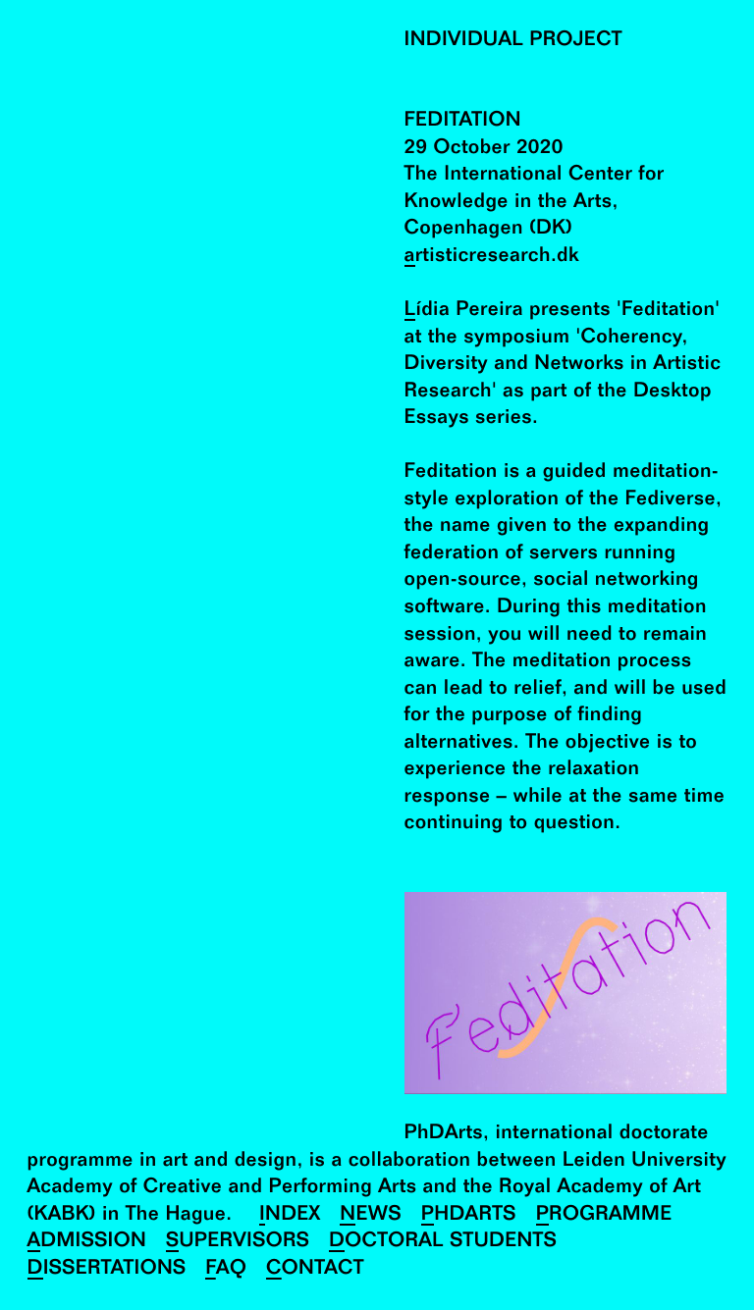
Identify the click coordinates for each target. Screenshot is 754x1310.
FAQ (225, 1269)
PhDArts (468, 1215)
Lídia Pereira (463, 310)
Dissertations (107, 1269)
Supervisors (237, 1241)
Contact (315, 1269)
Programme (604, 1215)
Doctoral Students (443, 1241)
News (370, 1215)
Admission (87, 1241)
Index (290, 1215)
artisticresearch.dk (491, 256)
